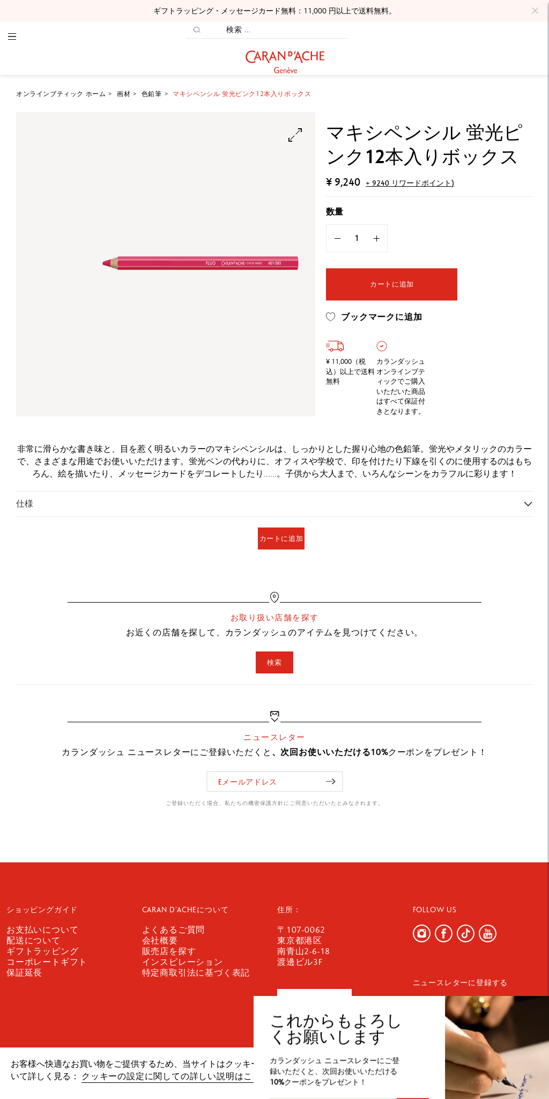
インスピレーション (182, 962)
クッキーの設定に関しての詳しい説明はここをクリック (194, 1076)
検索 (274, 662)
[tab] (274, 503)
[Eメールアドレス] (274, 781)
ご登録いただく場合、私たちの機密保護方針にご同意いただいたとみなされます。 (275, 803)
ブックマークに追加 (374, 317)
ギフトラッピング (42, 951)
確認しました (496, 1069)
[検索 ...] (277, 29)
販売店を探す (169, 951)
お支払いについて (42, 929)
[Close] (535, 11)
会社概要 (160, 940)
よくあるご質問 (173, 929)
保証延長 (24, 972)
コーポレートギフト (46, 962)
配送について (33, 940)
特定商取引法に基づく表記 (196, 972)
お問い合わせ (314, 1000)
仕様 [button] (24, 503)
